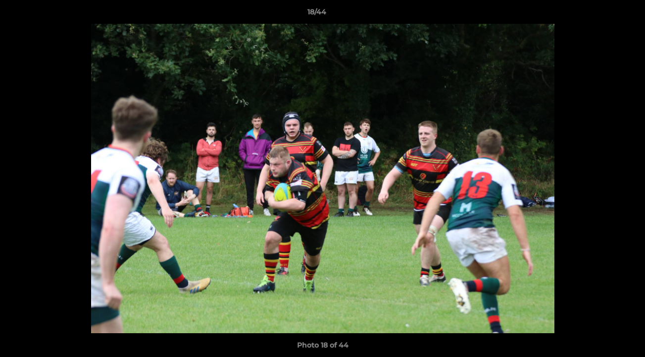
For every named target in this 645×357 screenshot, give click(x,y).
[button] (603, 14)
